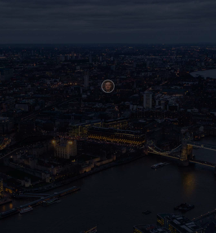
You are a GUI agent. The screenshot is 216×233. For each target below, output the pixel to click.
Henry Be (22, 226)
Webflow (52, 226)
